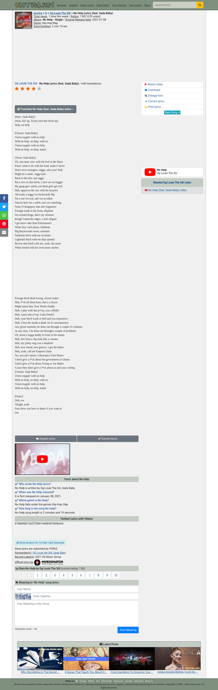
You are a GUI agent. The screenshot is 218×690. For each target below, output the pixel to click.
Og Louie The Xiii (60, 13)
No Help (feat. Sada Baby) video (166, 190)
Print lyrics (153, 106)
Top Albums (119, 5)
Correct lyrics (108, 438)
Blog (147, 5)
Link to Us (118, 681)
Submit (73, 5)
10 (115, 575)
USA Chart (103, 5)
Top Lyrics (135, 5)
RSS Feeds (106, 681)
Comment (152, 90)
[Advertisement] (109, 55)
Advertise (139, 681)
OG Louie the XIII (42, 552)
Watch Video (154, 84)
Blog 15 (149, 681)
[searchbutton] (199, 5)
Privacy (83, 681)
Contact (129, 681)
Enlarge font (154, 95)
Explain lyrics (45, 438)
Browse (61, 5)
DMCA (91, 681)
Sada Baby (59, 552)
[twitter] (77, 681)
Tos (98, 681)
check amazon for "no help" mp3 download (40, 542)
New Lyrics (87, 5)
